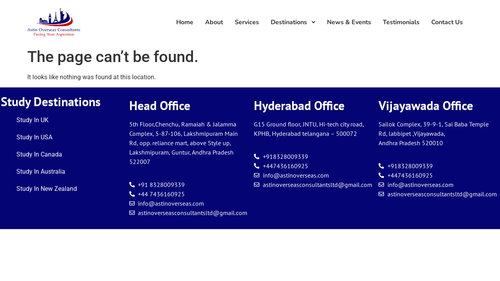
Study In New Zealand (46, 188)
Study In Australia (40, 171)
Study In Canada (39, 154)
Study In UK (32, 120)
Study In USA (34, 137)
